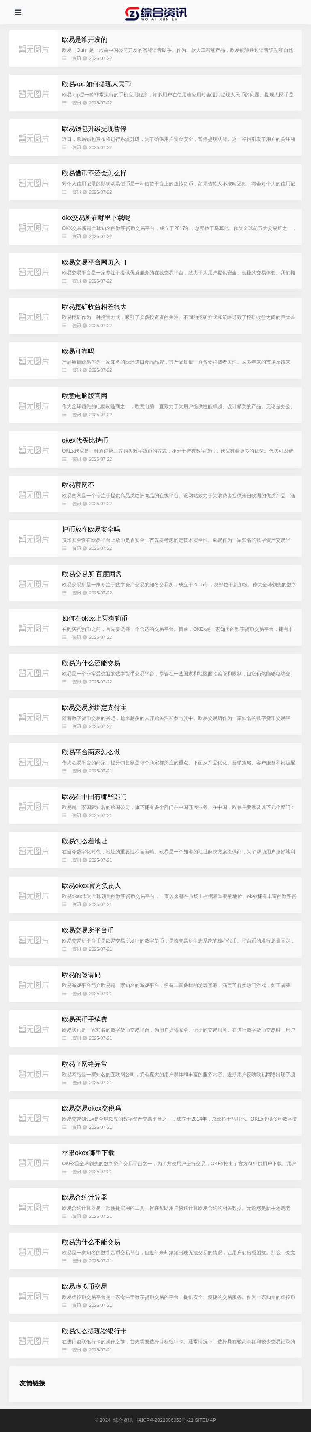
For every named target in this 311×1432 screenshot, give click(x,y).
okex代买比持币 (85, 440)
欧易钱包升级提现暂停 (94, 128)
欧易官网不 (78, 484)
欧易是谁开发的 (84, 39)
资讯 (76, 58)
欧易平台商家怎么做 (91, 752)
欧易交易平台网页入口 (94, 262)
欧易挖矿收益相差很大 (94, 306)
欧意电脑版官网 (84, 395)
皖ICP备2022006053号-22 (165, 1420)
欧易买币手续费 (84, 1019)
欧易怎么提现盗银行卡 (94, 1331)
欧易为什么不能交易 (91, 1241)
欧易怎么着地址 (84, 841)
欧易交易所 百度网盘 (92, 573)
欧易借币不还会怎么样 (94, 173)
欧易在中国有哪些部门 (94, 796)
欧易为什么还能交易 (91, 663)
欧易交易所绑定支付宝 (94, 707)
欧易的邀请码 (81, 974)
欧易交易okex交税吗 (91, 1108)
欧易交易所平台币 (88, 930)
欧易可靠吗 (78, 351)
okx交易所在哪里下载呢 (96, 217)
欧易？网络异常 (84, 1063)
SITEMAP (205, 1420)
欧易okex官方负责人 (91, 885)
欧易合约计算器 (84, 1197)
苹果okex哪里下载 (88, 1152)
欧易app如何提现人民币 (96, 84)
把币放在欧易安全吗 (91, 529)
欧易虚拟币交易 (84, 1286)
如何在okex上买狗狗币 (95, 618)
